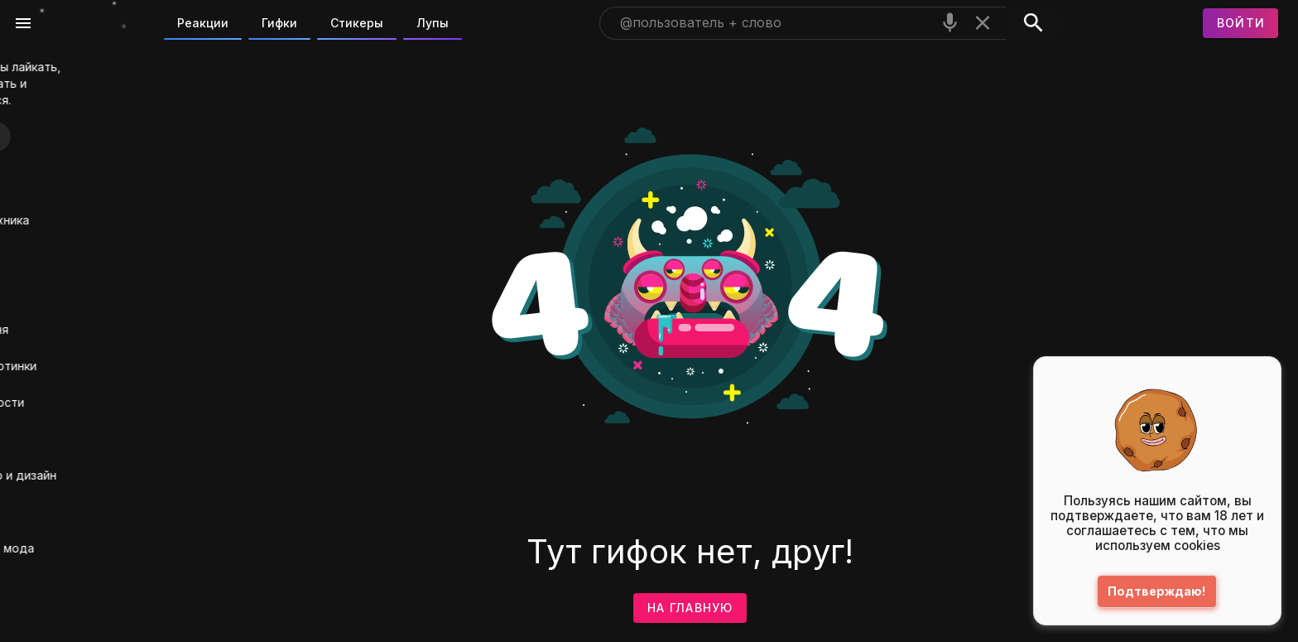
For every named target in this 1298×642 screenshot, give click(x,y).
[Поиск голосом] (950, 23)
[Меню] (23, 23)
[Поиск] (1033, 23)
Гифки (279, 23)
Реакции (202, 23)
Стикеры (356, 23)
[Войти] (1241, 23)
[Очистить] (982, 23)
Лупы (432, 23)
